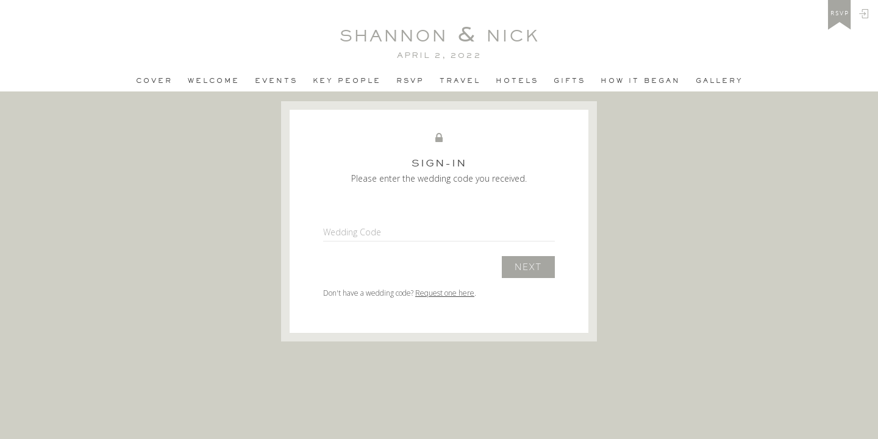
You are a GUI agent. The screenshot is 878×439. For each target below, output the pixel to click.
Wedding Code (352, 232)
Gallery (719, 80)
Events (276, 80)
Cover (154, 80)
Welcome (214, 80)
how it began (640, 80)
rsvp (839, 13)
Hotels (517, 80)
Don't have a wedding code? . (399, 293)
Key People (347, 80)
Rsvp (410, 80)
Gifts (569, 80)
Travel (460, 80)
